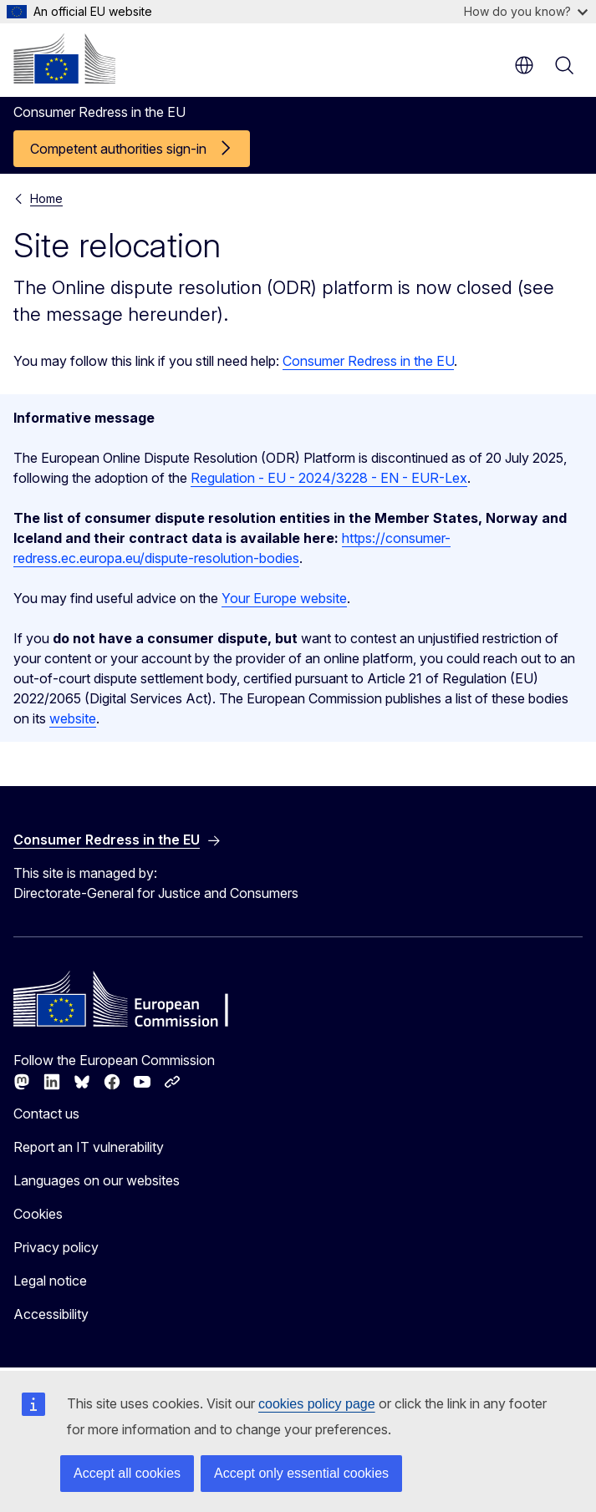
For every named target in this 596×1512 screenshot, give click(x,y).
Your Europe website (284, 598)
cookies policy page (316, 1404)
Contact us (46, 1113)
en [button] (524, 65)
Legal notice (50, 1280)
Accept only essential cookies (301, 1473)
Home (46, 198)
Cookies (38, 1213)
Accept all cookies (127, 1473)
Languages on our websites (96, 1180)
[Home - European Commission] (64, 58)
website (72, 718)
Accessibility (51, 1314)
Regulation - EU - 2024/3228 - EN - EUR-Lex (329, 477)
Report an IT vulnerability (88, 1147)
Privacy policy (56, 1247)
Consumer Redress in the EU (368, 361)
